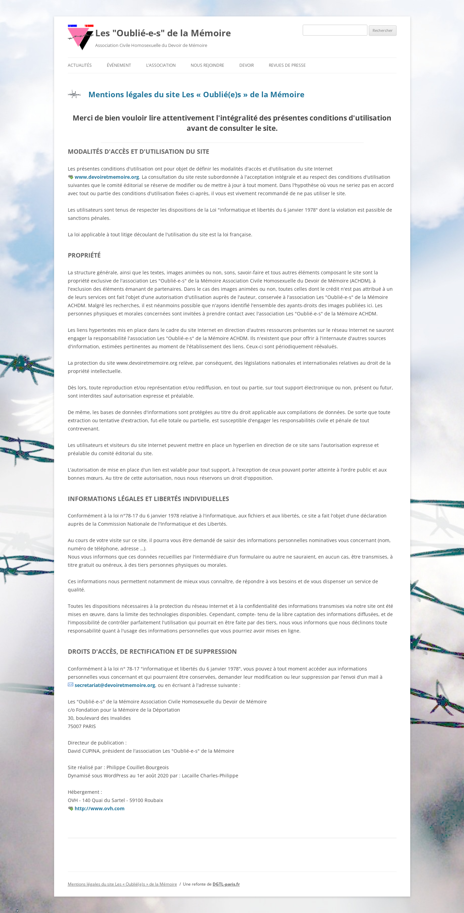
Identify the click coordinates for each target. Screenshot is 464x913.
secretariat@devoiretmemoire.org (115, 685)
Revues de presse (287, 65)
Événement (119, 65)
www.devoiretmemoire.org (107, 177)
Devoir (246, 65)
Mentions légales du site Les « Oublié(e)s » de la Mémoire (196, 94)
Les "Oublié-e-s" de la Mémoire (163, 33)
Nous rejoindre (207, 65)
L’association (161, 65)
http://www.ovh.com (100, 808)
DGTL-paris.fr (226, 884)
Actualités (80, 65)
